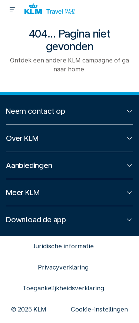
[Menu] (12, 9)
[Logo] (49, 9)
